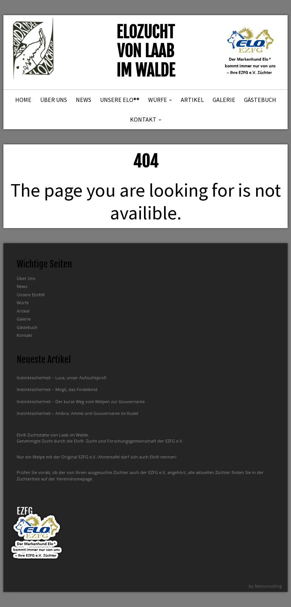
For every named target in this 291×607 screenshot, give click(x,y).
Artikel (192, 99)
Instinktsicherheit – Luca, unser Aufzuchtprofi (61, 377)
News (83, 99)
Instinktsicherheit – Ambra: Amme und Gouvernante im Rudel (77, 413)
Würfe (160, 99)
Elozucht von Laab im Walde (145, 51)
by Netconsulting (265, 586)
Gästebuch (260, 99)
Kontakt (145, 119)
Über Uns (53, 99)
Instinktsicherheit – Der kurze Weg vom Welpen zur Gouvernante (81, 401)
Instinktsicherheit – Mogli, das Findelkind (57, 389)
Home (23, 99)
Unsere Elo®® (119, 99)
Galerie (224, 99)
